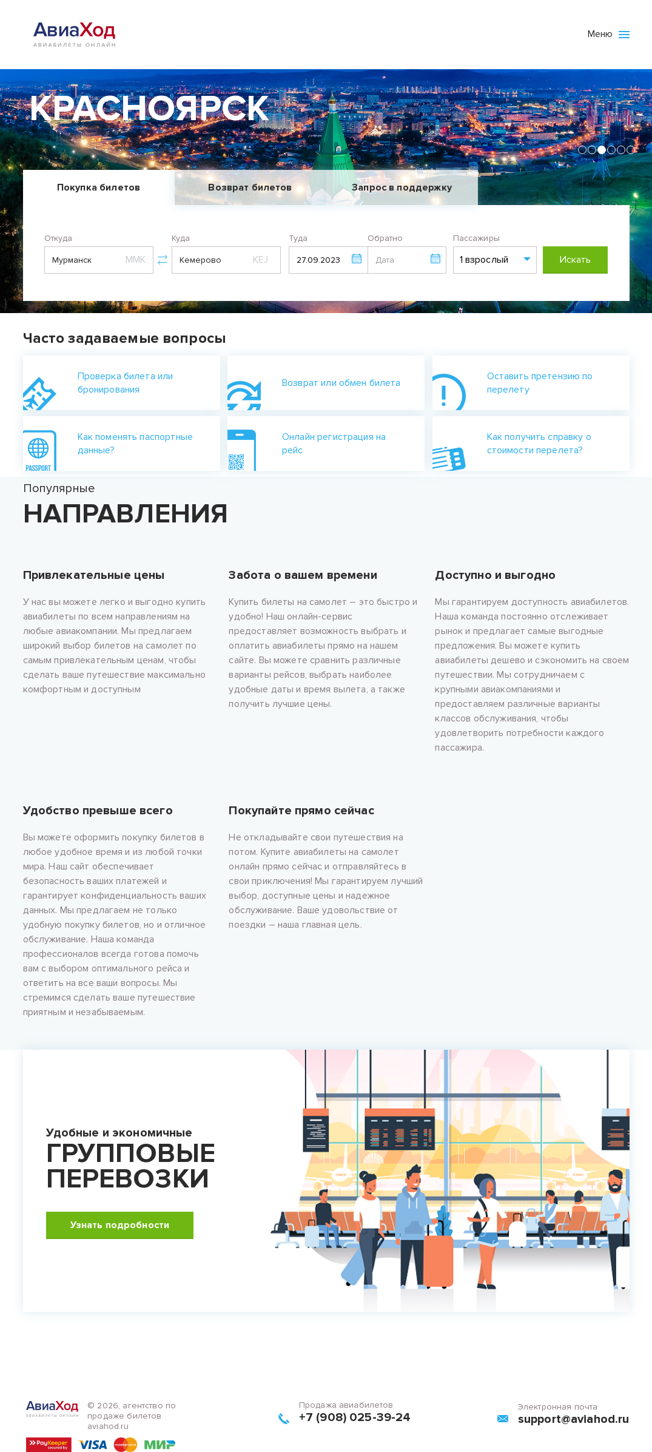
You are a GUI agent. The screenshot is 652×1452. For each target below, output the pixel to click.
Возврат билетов (250, 187)
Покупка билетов (98, 187)
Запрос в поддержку (402, 187)
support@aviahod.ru (574, 1419)
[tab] (582, 150)
